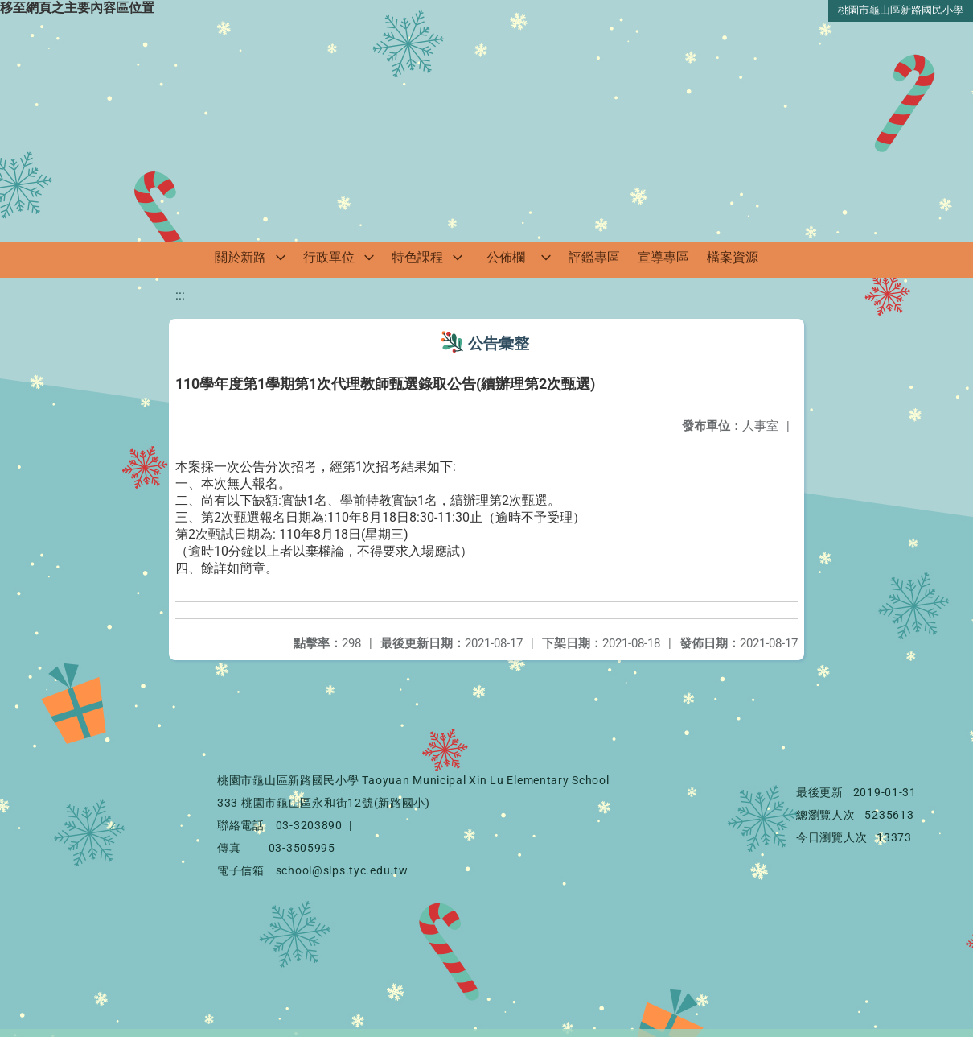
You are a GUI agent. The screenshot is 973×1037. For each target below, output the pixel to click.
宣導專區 (663, 257)
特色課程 (417, 257)
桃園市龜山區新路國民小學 (900, 10)
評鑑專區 (594, 257)
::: (180, 295)
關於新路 (240, 257)
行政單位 (329, 257)
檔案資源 (732, 257)
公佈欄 (505, 257)
